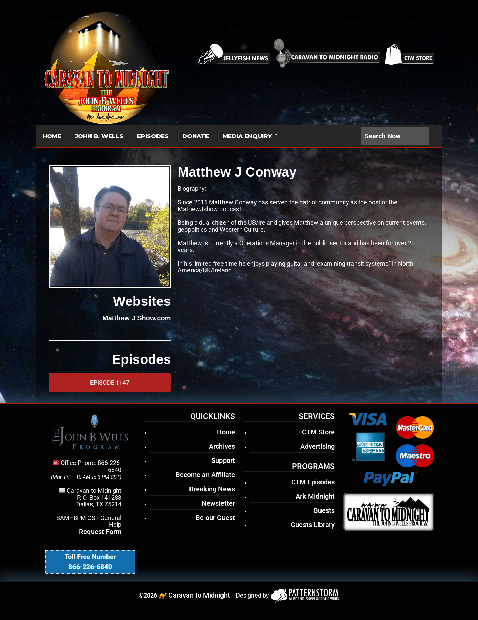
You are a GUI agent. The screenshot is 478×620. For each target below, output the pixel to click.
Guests (324, 510)
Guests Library (313, 525)
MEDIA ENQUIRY (247, 136)
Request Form (100, 531)
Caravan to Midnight (199, 595)
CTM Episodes (313, 482)
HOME (52, 136)
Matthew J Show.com (136, 318)
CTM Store (318, 432)
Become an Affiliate (205, 475)
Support (223, 460)
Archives (222, 446)
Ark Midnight (315, 496)
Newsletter (218, 503)
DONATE (195, 136)
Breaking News (212, 489)
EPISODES (153, 136)
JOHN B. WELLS (99, 136)
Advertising (317, 446)
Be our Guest (215, 518)
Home (226, 432)
